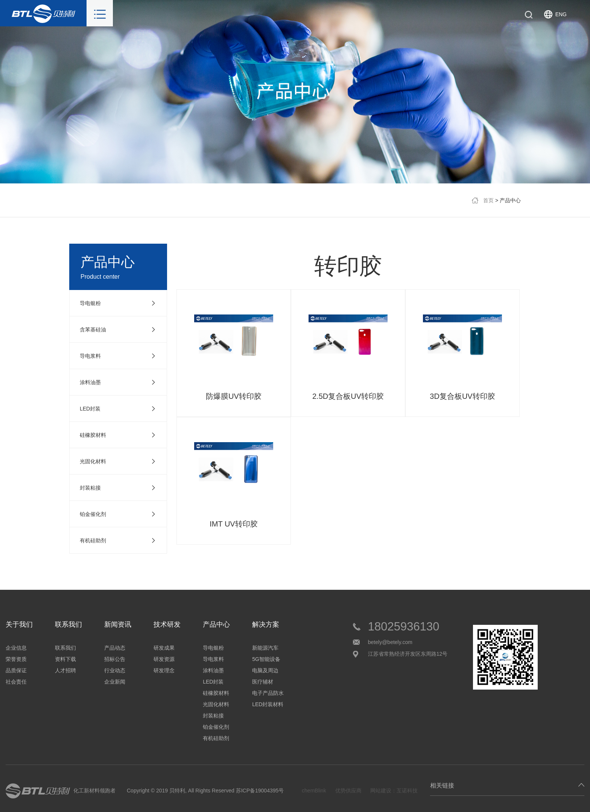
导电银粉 (213, 648)
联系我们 (65, 648)
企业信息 (16, 648)
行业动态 (114, 670)
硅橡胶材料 (216, 693)
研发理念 (164, 670)
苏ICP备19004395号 (260, 791)
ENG (561, 14)
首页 (488, 200)
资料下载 (65, 659)
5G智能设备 (266, 659)
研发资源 (164, 659)
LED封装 (213, 682)
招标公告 (114, 659)
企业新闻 (114, 682)
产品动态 (114, 648)
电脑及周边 (265, 670)
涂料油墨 (213, 670)
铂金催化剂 (216, 727)
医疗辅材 (262, 682)
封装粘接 (213, 716)
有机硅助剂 (216, 738)
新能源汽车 (265, 648)
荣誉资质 (16, 659)
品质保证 (16, 670)
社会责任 (16, 682)
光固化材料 (216, 704)
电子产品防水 (268, 693)
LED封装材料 (267, 704)
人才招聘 (65, 670)
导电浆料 (213, 659)
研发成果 (164, 648)
